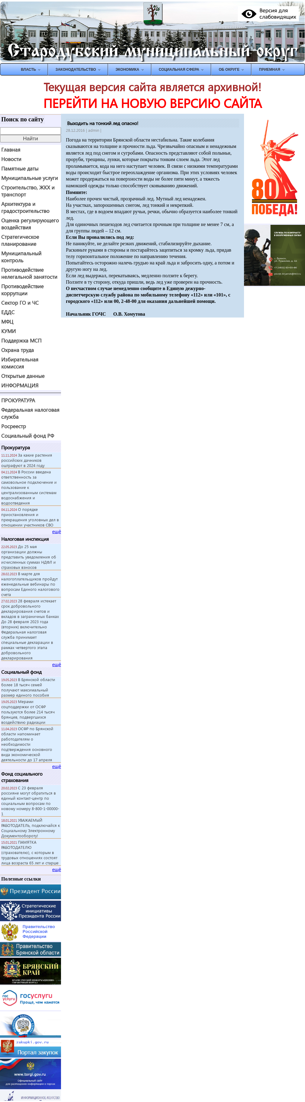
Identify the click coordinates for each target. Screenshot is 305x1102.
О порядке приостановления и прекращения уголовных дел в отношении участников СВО (30, 517)
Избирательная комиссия (19, 363)
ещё (56, 531)
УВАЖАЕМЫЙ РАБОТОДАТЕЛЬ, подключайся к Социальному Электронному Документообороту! (30, 827)
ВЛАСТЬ (28, 69)
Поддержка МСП (21, 340)
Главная (10, 149)
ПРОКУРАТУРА (18, 400)
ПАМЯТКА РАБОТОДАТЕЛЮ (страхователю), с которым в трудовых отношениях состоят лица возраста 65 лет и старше (30, 852)
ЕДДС (8, 312)
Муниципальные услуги (29, 177)
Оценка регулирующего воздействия (30, 224)
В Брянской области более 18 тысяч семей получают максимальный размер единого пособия (28, 687)
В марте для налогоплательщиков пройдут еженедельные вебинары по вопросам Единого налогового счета (30, 584)
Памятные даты (19, 168)
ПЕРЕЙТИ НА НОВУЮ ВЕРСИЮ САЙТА (152, 103)
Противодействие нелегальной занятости (29, 273)
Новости (11, 159)
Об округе (229, 69)
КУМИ (8, 331)
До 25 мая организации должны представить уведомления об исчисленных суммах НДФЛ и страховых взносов (28, 557)
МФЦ (7, 321)
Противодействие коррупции (22, 290)
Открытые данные (23, 375)
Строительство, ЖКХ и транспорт (28, 191)
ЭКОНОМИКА (127, 69)
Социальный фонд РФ (27, 435)
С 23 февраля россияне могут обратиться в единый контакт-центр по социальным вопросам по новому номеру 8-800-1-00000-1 (30, 800)
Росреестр (13, 426)
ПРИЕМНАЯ (269, 69)
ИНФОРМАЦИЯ (19, 385)
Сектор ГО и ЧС (20, 302)
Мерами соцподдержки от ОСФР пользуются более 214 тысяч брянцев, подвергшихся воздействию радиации (28, 712)
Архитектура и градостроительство (25, 207)
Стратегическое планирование (20, 240)
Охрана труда (17, 350)
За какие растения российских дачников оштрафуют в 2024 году (26, 460)
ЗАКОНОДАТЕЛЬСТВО (76, 69)
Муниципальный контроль (21, 257)
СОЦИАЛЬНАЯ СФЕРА (179, 69)
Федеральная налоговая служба (30, 413)
